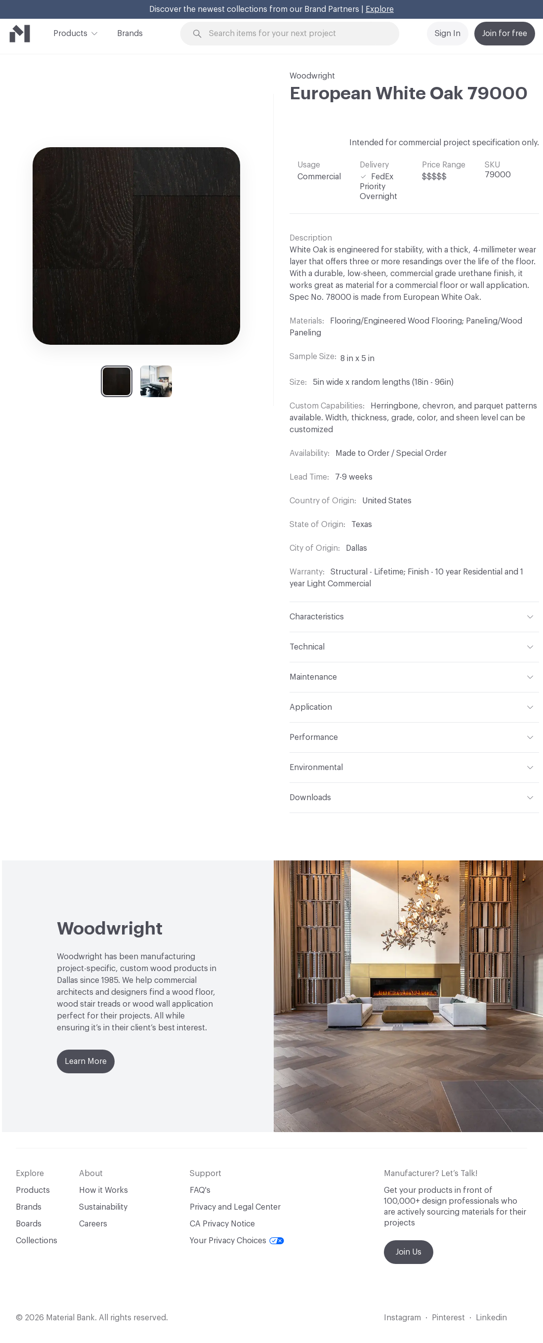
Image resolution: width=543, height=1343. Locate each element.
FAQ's (200, 1190)
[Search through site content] (295, 34)
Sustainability (103, 1207)
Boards (29, 1224)
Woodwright (312, 76)
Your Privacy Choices (237, 1240)
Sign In (447, 34)
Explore (380, 9)
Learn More (86, 1061)
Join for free (504, 34)
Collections (36, 1241)
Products (70, 33)
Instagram (402, 1318)
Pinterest (448, 1318)
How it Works (103, 1190)
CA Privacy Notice (222, 1224)
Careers (93, 1224)
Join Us (408, 1252)
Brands (130, 34)
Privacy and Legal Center (235, 1207)
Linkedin (491, 1318)
